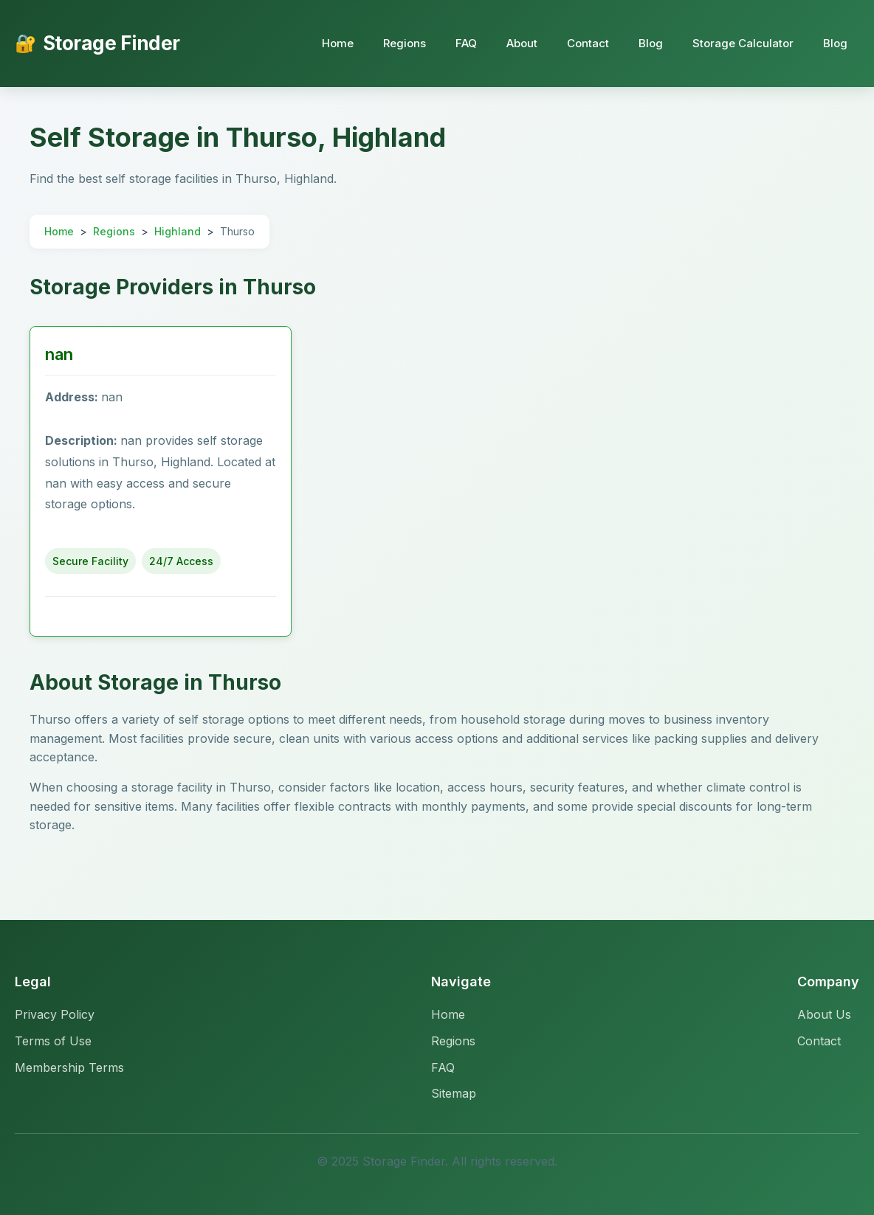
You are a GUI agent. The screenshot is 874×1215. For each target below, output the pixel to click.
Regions (404, 43)
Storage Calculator (743, 43)
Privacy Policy (54, 1014)
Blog (651, 43)
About (521, 43)
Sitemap (453, 1093)
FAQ (466, 43)
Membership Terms (69, 1067)
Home (338, 43)
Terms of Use (53, 1041)
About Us (824, 1014)
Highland (177, 231)
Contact (588, 43)
